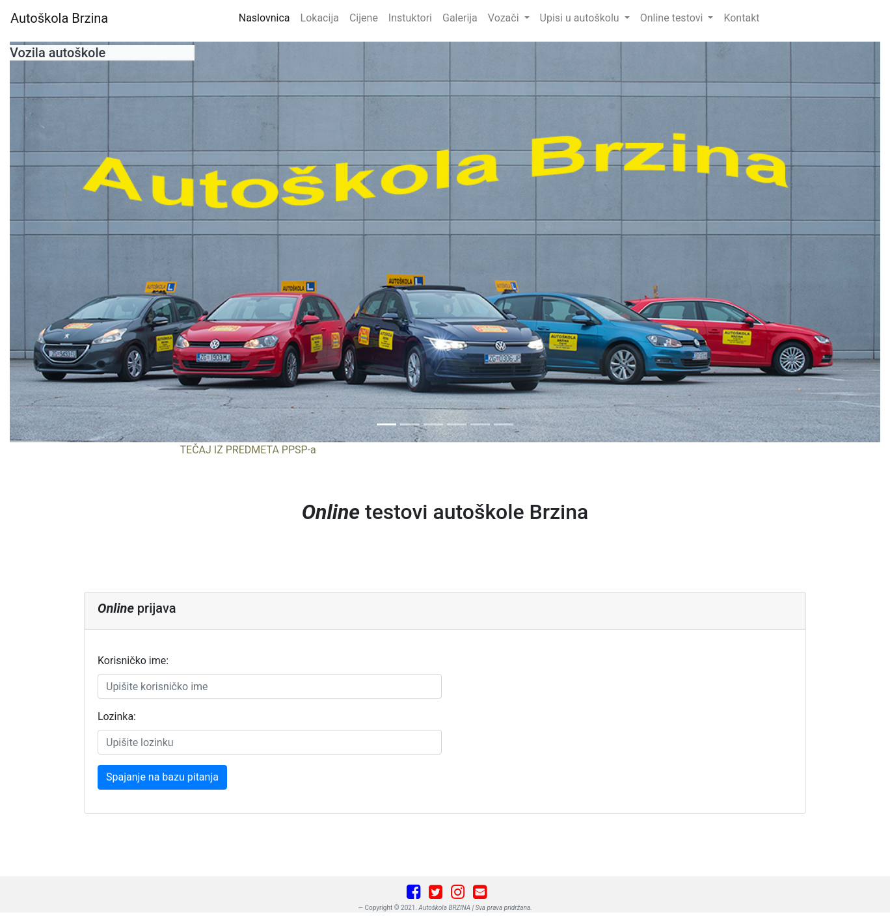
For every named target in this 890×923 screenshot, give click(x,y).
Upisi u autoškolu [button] (581, 18)
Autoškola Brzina (59, 18)
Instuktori (410, 18)
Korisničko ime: (133, 660)
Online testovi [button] (673, 18)
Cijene (363, 18)
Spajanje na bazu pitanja (162, 777)
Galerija (460, 18)
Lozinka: (117, 716)
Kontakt (741, 18)
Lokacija (320, 18)
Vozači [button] (505, 18)
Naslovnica (267, 17)
